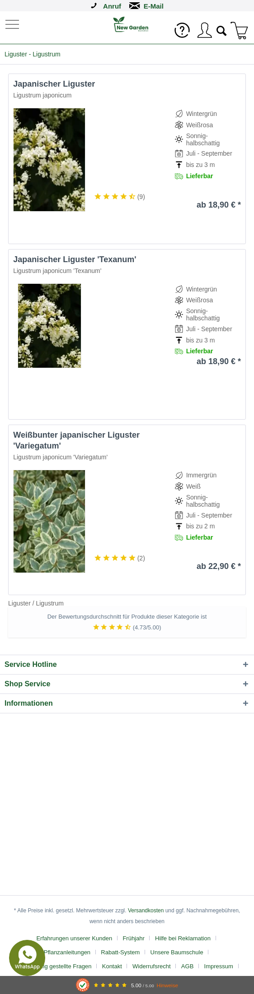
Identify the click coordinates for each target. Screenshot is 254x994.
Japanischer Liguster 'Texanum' (74, 259)
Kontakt (112, 966)
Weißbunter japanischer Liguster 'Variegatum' (76, 440)
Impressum (218, 966)
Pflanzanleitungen (67, 952)
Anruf (112, 6)
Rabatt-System (120, 952)
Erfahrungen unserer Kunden (74, 938)
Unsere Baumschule (177, 952)
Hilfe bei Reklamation (183, 938)
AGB (187, 966)
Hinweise (167, 985)
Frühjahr (133, 938)
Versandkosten (146, 910)
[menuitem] (13, 24)
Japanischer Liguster (54, 83)
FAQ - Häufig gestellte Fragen (53, 966)
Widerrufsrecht (151, 966)
